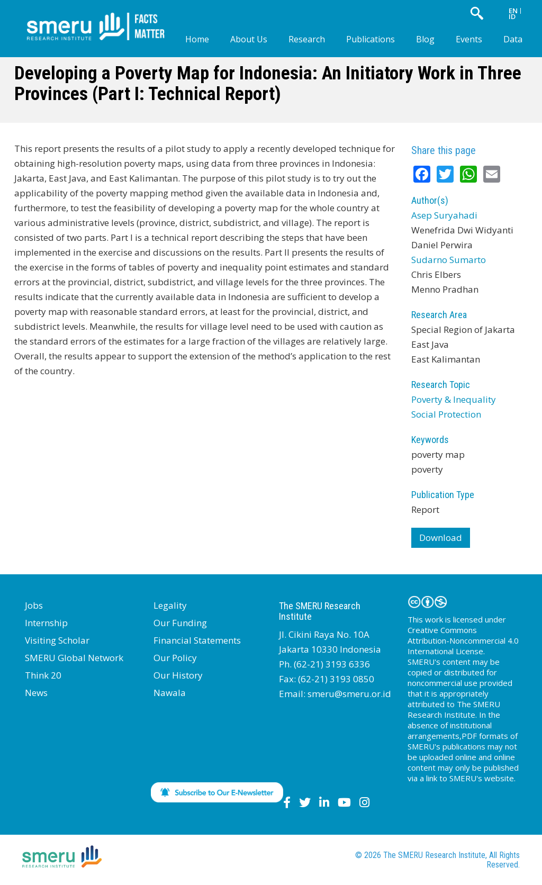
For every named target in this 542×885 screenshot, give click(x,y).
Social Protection (446, 414)
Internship (46, 623)
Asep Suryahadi (444, 215)
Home (197, 39)
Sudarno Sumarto (448, 260)
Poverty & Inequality (453, 399)
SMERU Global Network (74, 658)
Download (440, 537)
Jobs (34, 605)
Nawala (169, 693)
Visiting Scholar (57, 640)
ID (512, 16)
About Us (248, 39)
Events (469, 39)
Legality (170, 605)
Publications (370, 39)
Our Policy (175, 658)
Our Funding (180, 623)
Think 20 (43, 675)
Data (512, 39)
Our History (178, 675)
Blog (425, 39)
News (36, 693)
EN (513, 10)
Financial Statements (197, 640)
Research (306, 39)
